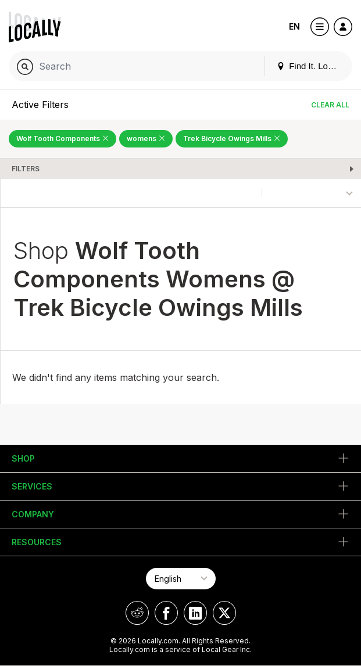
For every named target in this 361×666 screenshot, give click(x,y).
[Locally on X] (224, 613)
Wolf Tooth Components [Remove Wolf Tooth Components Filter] (62, 138)
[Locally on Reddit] (137, 613)
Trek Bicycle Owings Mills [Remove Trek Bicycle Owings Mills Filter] (231, 138)
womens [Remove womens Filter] (146, 138)
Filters (26, 168)
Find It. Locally (311, 66)
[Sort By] (311, 193)
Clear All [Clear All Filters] (330, 104)
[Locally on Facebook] (166, 613)
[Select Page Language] (181, 578)
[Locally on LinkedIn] (195, 613)
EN (294, 26)
